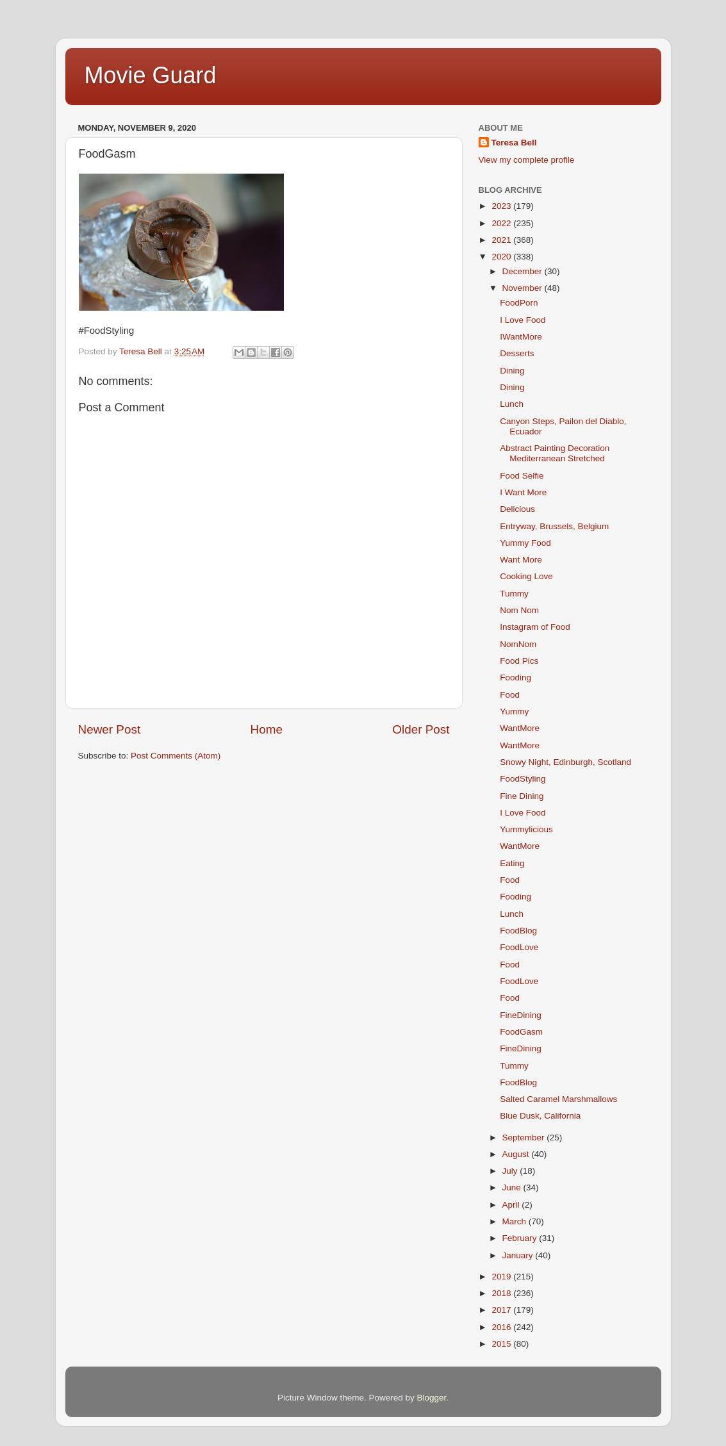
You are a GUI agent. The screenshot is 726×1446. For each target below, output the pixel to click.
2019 (502, 1276)
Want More (521, 559)
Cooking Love (526, 576)
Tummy (514, 593)
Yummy (514, 711)
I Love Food (522, 320)
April (512, 1205)
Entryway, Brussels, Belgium (554, 526)
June (513, 1187)
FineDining (520, 1015)
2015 (502, 1344)
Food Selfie (521, 476)
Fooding (515, 677)
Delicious (517, 509)
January (519, 1255)
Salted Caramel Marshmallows (558, 1099)
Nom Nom (519, 610)
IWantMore (521, 336)
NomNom (518, 644)
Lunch (512, 404)
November (523, 288)
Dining (512, 370)
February (521, 1238)
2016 (502, 1327)
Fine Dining (521, 796)
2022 (502, 223)
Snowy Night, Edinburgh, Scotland (565, 762)
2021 (502, 240)
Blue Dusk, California (540, 1116)
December (523, 271)
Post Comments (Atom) (175, 755)
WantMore (520, 728)
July (511, 1171)
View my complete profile (527, 160)
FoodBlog (518, 930)
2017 (502, 1310)
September (524, 1137)
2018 (502, 1293)
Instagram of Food (535, 627)
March (515, 1221)
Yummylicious (526, 829)
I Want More (523, 492)
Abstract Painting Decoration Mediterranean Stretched (554, 453)
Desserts (517, 353)
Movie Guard (151, 75)
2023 (502, 206)
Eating (512, 863)
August (517, 1154)
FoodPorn (519, 303)
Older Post (420, 729)
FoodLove (519, 947)
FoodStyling (522, 779)
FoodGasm (521, 1032)
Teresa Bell (514, 142)
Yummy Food (525, 543)
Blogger (432, 1397)
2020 (502, 256)
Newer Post (109, 729)
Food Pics (519, 661)
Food (510, 695)
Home (267, 729)
